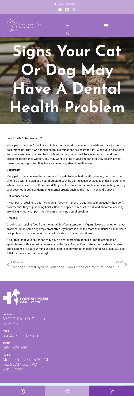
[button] (106, 25)
